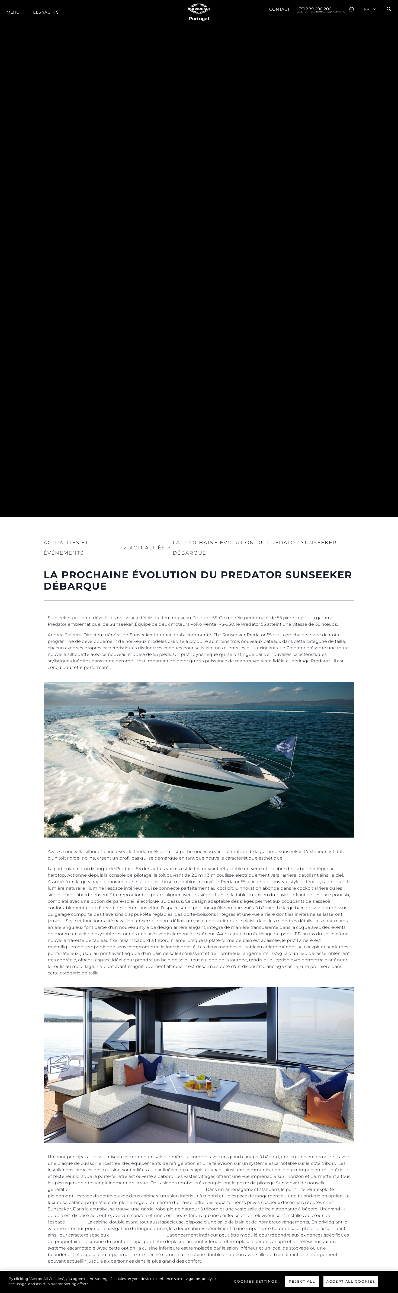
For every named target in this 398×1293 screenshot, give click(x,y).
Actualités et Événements (66, 548)
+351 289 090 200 (321, 9)
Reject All (302, 1281)
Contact (279, 9)
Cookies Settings (255, 1281)
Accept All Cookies (350, 1281)
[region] (199, 1282)
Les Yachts (46, 12)
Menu (13, 12)
